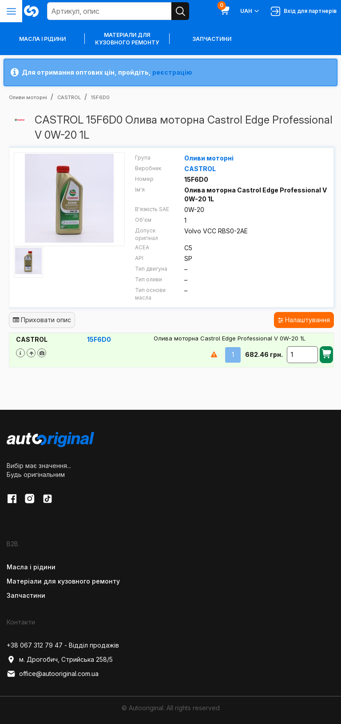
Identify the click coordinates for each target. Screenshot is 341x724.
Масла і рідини (31, 567)
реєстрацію (172, 72)
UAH (250, 11)
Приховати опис (42, 320)
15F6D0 (99, 339)
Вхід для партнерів (304, 11)
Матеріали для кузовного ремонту (127, 39)
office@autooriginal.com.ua (53, 673)
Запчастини (211, 39)
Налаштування (304, 320)
